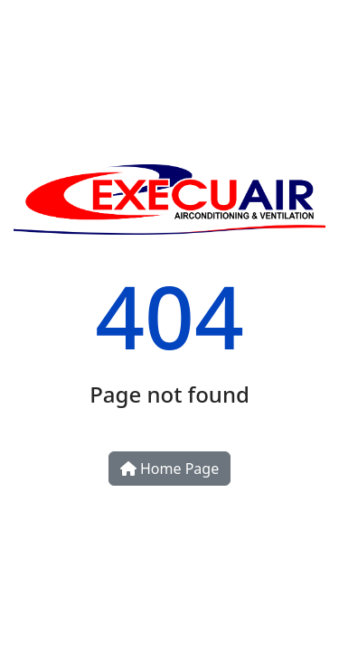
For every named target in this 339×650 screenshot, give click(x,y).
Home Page (169, 468)
